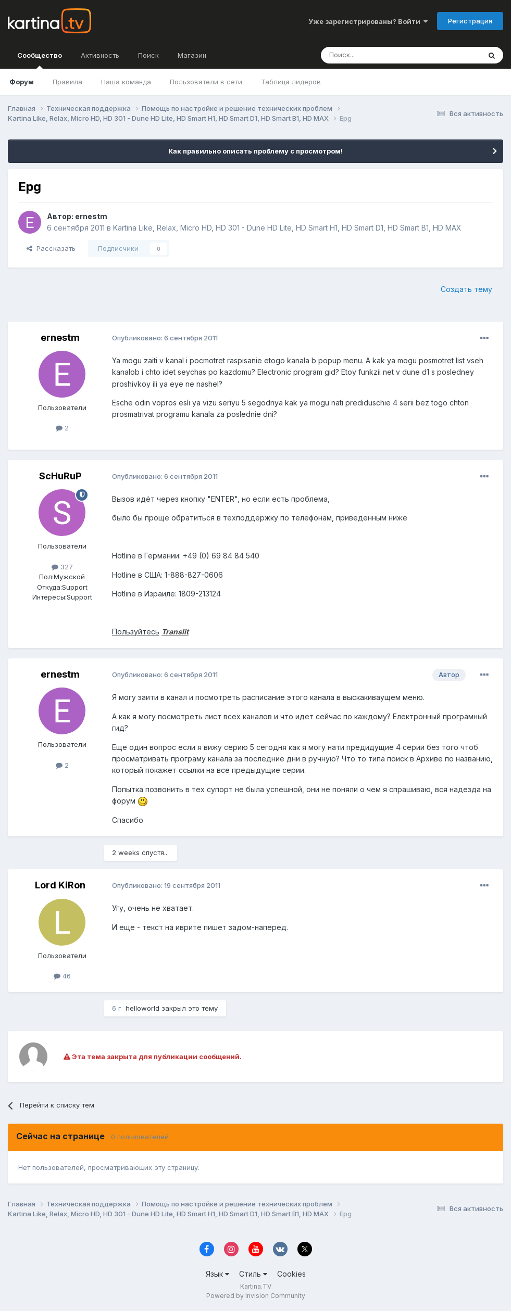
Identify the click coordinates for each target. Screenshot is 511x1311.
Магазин (192, 55)
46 (62, 976)
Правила (67, 82)
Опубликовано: (165, 338)
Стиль (253, 1273)
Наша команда (126, 82)
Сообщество (39, 60)
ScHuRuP (60, 475)
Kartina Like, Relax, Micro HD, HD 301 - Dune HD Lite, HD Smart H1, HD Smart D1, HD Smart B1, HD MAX (287, 227)
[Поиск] (372, 55)
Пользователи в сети (206, 82)
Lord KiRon (60, 885)
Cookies (291, 1273)
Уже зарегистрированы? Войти (368, 21)
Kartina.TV (255, 1286)
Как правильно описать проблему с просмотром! (255, 151)
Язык (217, 1273)
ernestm (91, 216)
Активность (100, 55)
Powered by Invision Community (255, 1296)
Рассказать (51, 248)
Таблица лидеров (291, 82)
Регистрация (470, 21)
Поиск (148, 55)
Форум (21, 82)
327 (62, 567)
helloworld (142, 1008)
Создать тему (466, 289)
